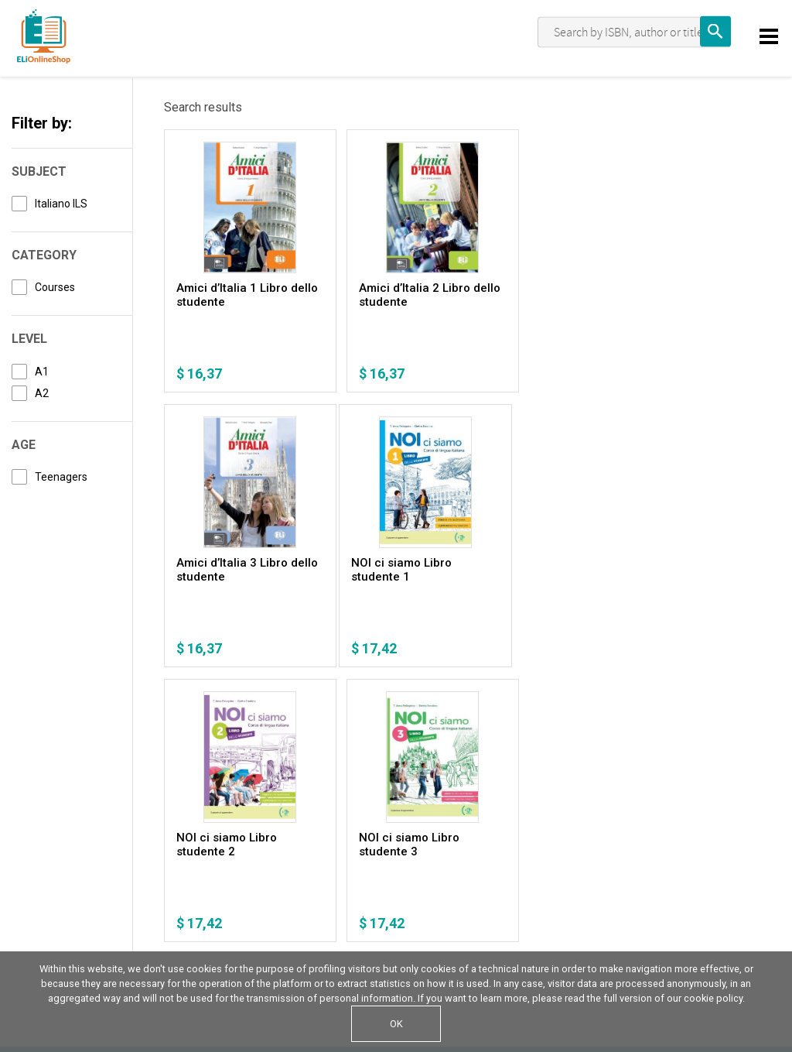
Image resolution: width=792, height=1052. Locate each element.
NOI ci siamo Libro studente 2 (388, 570)
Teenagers (61, 477)
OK (396, 1024)
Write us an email (650, 889)
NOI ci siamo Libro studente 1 (226, 570)
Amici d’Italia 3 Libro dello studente (554, 295)
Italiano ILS (61, 203)
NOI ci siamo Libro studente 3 (549, 570)
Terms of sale (217, 888)
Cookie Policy (124, 888)
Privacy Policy (48, 888)
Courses (55, 287)
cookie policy (713, 998)
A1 (42, 371)
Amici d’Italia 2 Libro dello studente (393, 295)
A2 (42, 393)
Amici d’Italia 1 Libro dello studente (232, 295)
